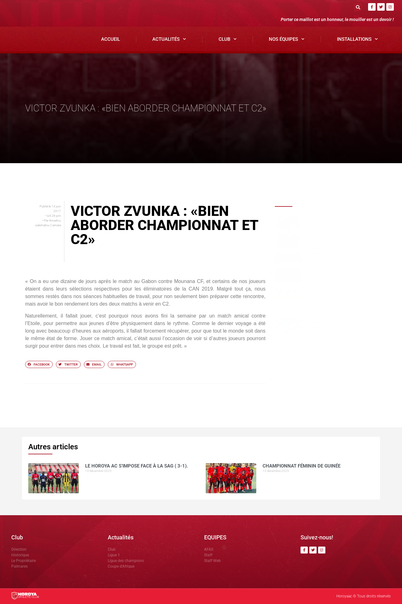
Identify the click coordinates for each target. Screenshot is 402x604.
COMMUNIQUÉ (313, 271)
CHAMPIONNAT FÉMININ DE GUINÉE (331, 236)
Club (228, 39)
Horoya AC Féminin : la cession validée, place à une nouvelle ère (337, 256)
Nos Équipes (287, 39)
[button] (358, 7)
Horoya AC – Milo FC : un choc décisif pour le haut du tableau (336, 325)
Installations (357, 39)
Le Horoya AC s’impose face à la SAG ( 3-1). (136, 466)
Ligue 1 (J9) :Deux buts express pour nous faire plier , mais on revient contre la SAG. (334, 292)
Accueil (110, 39)
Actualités (169, 39)
